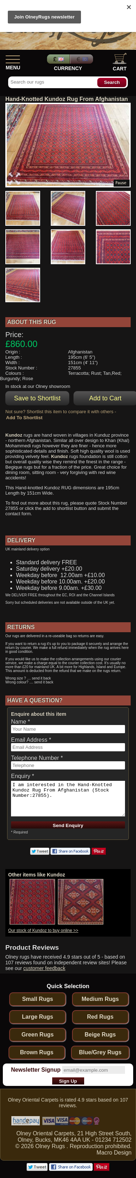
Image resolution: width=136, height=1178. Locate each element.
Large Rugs (37, 1017)
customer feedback (44, 968)
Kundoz (13, 435)
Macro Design (114, 1153)
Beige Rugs (100, 1035)
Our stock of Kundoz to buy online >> (43, 930)
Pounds (57, 59)
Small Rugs (37, 999)
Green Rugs (37, 1035)
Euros (82, 59)
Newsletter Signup (36, 1070)
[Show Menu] (13, 58)
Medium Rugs (100, 999)
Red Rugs (100, 1017)
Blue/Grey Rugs (100, 1052)
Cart (120, 62)
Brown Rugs (36, 1052)
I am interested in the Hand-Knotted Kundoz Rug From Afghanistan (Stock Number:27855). (68, 798)
